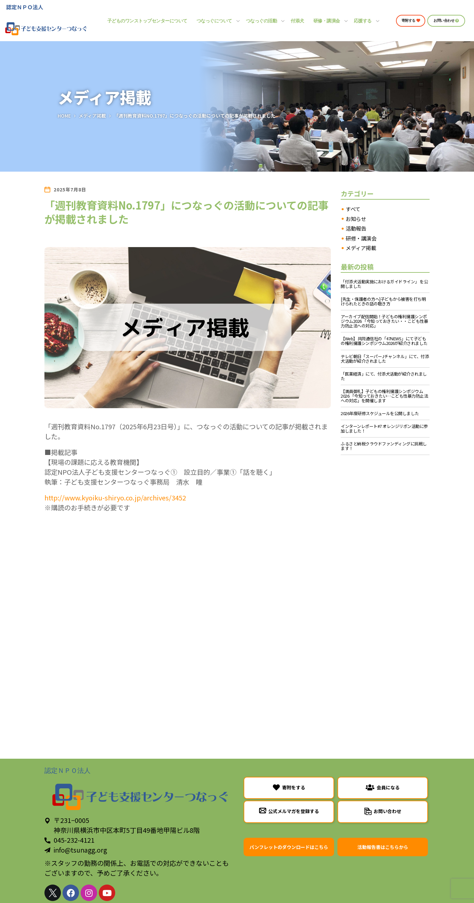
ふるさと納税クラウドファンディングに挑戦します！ (384, 446)
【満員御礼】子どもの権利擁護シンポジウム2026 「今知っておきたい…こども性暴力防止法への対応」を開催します (384, 396)
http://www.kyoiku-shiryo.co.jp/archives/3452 (115, 497)
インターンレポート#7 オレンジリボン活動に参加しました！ (384, 428)
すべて (353, 209)
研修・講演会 (361, 238)
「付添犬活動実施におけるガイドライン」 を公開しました (384, 284)
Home (64, 115)
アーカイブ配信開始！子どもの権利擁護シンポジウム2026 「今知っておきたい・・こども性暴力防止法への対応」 (384, 321)
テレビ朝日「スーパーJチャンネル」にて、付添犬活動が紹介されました (385, 358)
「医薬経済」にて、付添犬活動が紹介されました (384, 376)
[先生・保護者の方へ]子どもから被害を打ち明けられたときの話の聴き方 (383, 301)
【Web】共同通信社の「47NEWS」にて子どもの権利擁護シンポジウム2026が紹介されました (384, 341)
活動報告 (356, 229)
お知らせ (356, 219)
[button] (410, 21)
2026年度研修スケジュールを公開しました (380, 413)
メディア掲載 (92, 115)
